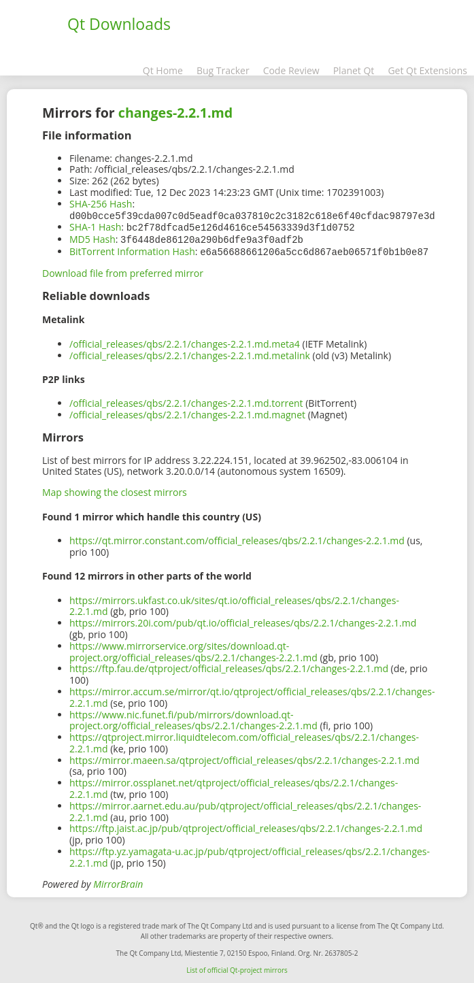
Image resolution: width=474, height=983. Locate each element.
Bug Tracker (223, 70)
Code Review (291, 70)
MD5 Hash (92, 237)
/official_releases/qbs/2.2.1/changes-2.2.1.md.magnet (187, 411)
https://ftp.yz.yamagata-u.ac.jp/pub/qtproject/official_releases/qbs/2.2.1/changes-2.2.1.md (249, 854)
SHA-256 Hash (100, 203)
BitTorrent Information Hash (132, 249)
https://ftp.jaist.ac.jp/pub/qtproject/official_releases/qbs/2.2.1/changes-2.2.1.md (245, 825)
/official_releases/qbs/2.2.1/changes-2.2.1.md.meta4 (184, 341)
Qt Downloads (119, 24)
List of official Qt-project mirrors (237, 967)
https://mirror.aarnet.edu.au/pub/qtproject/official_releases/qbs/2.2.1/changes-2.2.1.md (245, 809)
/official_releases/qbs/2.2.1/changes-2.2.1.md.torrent (186, 400)
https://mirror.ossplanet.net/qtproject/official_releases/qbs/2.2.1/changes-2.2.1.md (233, 785)
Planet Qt (354, 70)
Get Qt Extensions (427, 70)
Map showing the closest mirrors (114, 489)
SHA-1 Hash (95, 226)
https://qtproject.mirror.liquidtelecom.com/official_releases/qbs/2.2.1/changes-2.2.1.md (244, 740)
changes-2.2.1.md (175, 112)
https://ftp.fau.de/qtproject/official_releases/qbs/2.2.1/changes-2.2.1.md (228, 665)
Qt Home (163, 70)
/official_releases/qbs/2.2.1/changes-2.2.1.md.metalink (189, 352)
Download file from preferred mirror (122, 270)
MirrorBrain (118, 881)
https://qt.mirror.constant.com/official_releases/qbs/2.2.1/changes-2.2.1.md (237, 537)
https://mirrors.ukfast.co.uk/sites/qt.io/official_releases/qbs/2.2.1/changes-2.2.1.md (234, 603)
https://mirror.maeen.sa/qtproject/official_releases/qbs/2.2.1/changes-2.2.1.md (244, 757)
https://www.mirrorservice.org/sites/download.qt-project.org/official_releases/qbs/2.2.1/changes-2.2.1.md (193, 649)
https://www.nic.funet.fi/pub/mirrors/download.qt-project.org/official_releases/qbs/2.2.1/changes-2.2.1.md (193, 717)
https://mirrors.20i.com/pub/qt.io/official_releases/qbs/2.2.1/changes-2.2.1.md (242, 620)
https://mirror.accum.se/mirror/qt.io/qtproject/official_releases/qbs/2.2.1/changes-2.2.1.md (252, 694)
